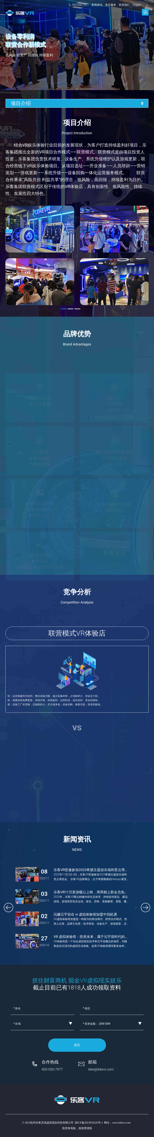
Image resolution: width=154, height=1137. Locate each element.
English (137, 4)
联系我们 (124, 4)
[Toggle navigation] (145, 12)
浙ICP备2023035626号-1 (89, 1122)
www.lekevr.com (121, 1122)
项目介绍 (77, 103)
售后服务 (110, 4)
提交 (77, 1045)
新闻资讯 (97, 4)
